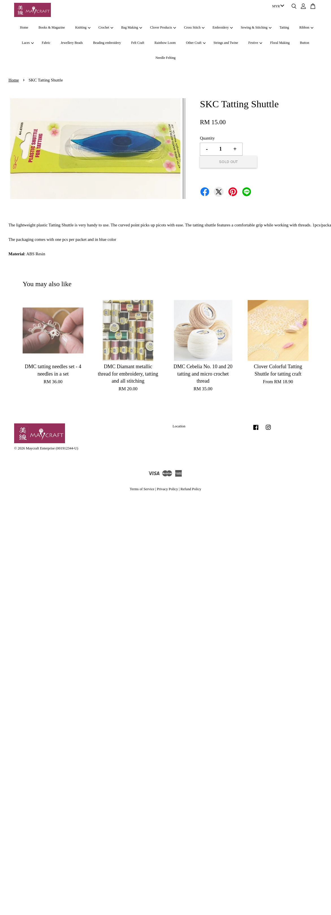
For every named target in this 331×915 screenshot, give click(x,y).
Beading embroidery (107, 43)
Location (179, 426)
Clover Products (163, 27)
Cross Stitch (194, 27)
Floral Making (280, 43)
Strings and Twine (225, 43)
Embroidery (223, 27)
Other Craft (195, 43)
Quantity (207, 138)
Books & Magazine (51, 27)
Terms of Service (142, 489)
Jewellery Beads (72, 43)
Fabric (46, 43)
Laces (28, 43)
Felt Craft (137, 43)
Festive (255, 43)
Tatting (284, 27)
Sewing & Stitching (256, 27)
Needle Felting (165, 58)
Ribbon (306, 27)
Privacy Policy (167, 489)
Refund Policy (191, 489)
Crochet (105, 27)
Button (304, 43)
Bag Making (131, 27)
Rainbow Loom (165, 43)
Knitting (82, 27)
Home (24, 27)
